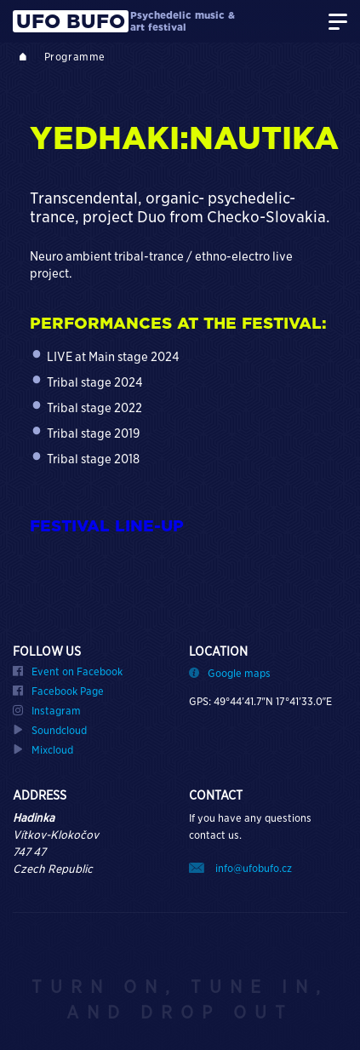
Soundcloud (50, 731)
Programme (75, 56)
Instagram (47, 711)
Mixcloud (43, 750)
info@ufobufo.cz (240, 868)
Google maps (230, 673)
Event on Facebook (68, 672)
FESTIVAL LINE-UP (107, 526)
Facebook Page (58, 691)
